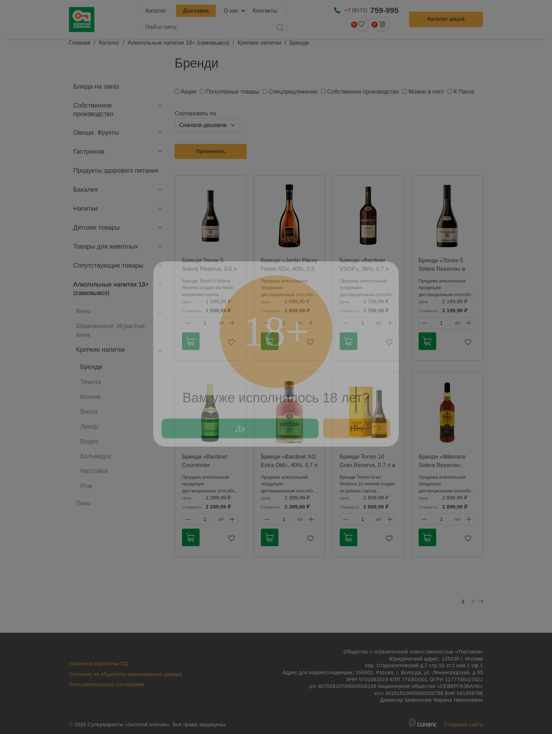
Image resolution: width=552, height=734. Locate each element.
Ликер (89, 426)
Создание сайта (463, 724)
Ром (86, 486)
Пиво (83, 503)
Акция (188, 92)
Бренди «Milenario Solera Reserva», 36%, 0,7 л (442, 465)
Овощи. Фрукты (96, 132)
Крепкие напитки (259, 43)
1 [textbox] (204, 323)
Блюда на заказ (96, 86)
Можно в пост (426, 92)
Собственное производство (93, 109)
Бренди (91, 366)
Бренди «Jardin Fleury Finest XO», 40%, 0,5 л (289, 268)
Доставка (196, 11)
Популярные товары (232, 92)
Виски (89, 411)
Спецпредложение (293, 92)
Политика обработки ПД (98, 663)
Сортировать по (195, 113)
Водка (89, 441)
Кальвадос (96, 456)
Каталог (156, 11)
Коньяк (90, 396)
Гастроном (88, 151)
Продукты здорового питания (116, 170)
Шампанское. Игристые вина (110, 330)
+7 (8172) (372, 10)
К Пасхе (464, 92)
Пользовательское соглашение (107, 684)
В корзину (190, 341)
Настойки (94, 470)
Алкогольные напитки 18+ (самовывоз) (178, 43)
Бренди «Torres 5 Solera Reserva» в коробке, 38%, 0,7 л (444, 268)
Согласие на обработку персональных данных (125, 674)
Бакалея (85, 189)
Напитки (85, 208)
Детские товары (96, 227)
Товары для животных (105, 246)
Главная (79, 43)
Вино (83, 311)
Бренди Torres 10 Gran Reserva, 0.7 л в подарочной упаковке (368, 465)
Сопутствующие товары (108, 265)
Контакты (265, 11)
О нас (231, 11)
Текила (90, 381)
